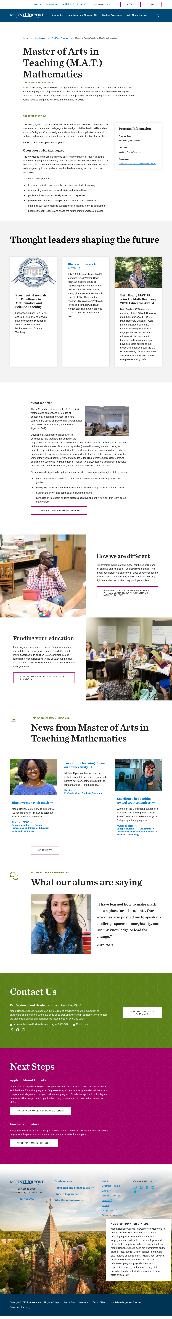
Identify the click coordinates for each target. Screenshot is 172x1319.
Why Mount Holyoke (137, 15)
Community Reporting (20, 1307)
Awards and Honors (127, 826)
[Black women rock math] (33, 793)
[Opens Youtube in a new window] (153, 1187)
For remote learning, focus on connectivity (84, 765)
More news (45, 850)
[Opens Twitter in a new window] (12, 1030)
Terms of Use (98, 1302)
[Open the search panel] (157, 16)
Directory (38, 4)
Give (152, 4)
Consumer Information (112, 1215)
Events (80, 4)
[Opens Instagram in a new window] (23, 1030)
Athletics (67, 4)
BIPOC (26, 822)
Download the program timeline (59, 510)
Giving (105, 1181)
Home (25, 38)
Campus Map (108, 1210)
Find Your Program (60, 38)
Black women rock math (82, 266)
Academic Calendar (111, 1196)
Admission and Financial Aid (82, 15)
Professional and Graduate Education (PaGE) (137, 164)
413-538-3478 (61, 1024)
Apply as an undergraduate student (41, 1111)
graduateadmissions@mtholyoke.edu (30, 1024)
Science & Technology (23, 831)
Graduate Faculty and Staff (142, 1012)
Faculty (38, 825)
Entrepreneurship (20, 825)
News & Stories (53, 4)
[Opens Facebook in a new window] (18, 1030)
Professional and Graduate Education (30, 828)
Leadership (145, 829)
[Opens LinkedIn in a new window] (147, 1187)
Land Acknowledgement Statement (126, 1302)
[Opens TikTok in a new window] (135, 1192)
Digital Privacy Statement (76, 1302)
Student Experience (112, 15)
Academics (57, 15)
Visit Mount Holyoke (111, 1186)
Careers (105, 1205)
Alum (14, 822)
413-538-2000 (27, 1198)
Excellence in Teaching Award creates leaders (134, 800)
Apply (130, 4)
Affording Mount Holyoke (34, 1143)
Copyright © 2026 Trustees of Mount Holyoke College (35, 1302)
